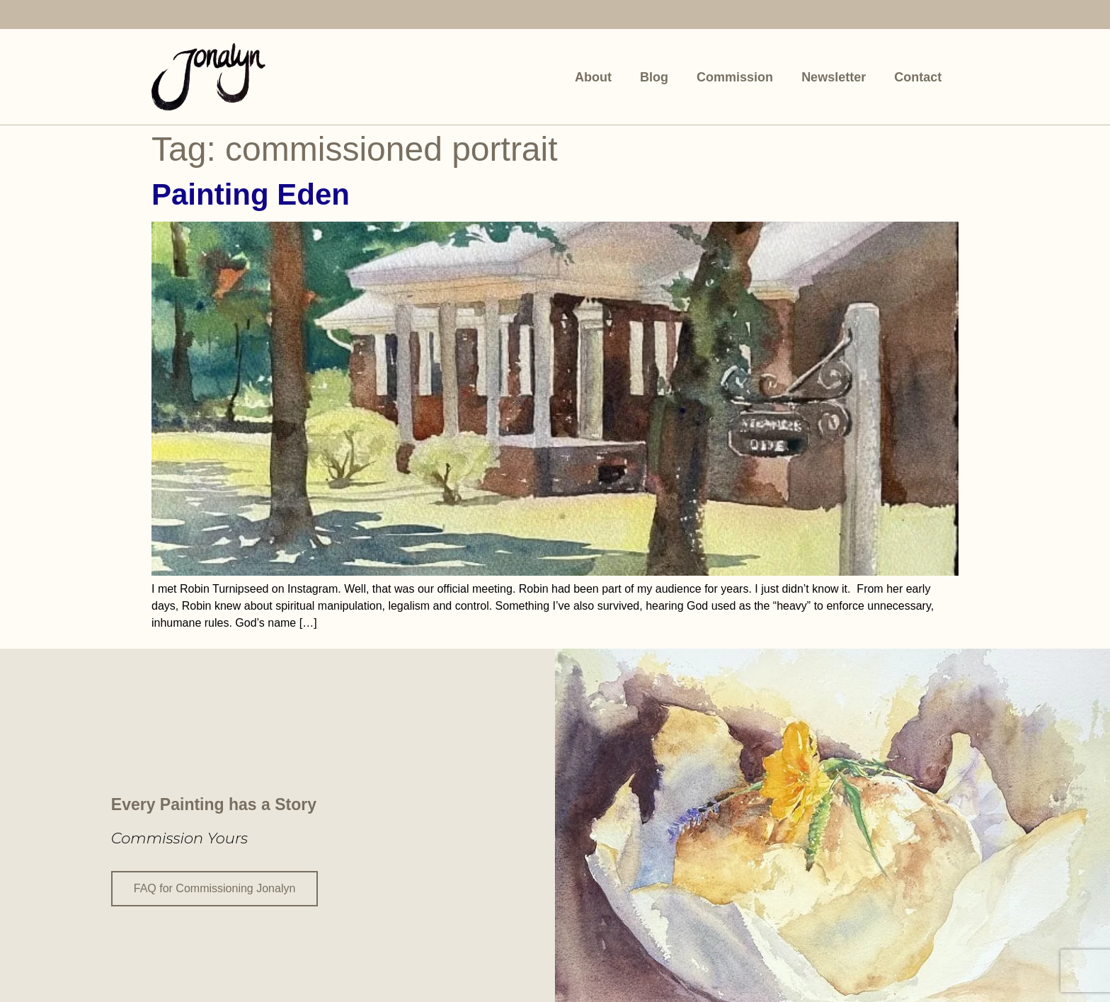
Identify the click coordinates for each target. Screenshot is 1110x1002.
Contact (918, 77)
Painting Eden (250, 194)
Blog (654, 77)
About (593, 77)
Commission (735, 77)
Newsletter (833, 77)
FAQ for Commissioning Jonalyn (215, 888)
